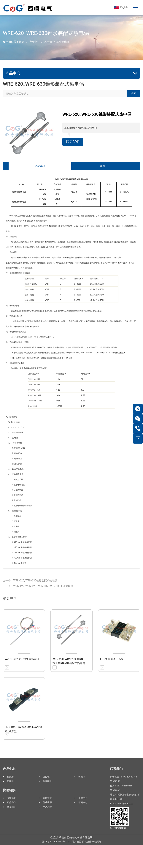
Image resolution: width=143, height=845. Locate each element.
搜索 (133, 93)
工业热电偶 (62, 41)
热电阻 (10, 781)
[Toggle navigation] (135, 7)
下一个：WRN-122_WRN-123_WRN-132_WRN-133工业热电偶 (38, 586)
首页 (21, 41)
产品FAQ (11, 802)
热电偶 (48, 41)
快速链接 (9, 790)
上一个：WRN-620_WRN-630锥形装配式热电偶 (30, 580)
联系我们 (73, 142)
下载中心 (82, 798)
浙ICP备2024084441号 (53, 841)
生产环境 (47, 807)
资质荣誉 (47, 798)
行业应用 (47, 802)
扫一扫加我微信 (118, 828)
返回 (102, 166)
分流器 (10, 776)
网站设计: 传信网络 (91, 841)
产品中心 (34, 41)
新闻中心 (82, 802)
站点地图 (76, 841)
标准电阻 (47, 781)
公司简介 (11, 798)
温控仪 (46, 776)
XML (68, 841)
